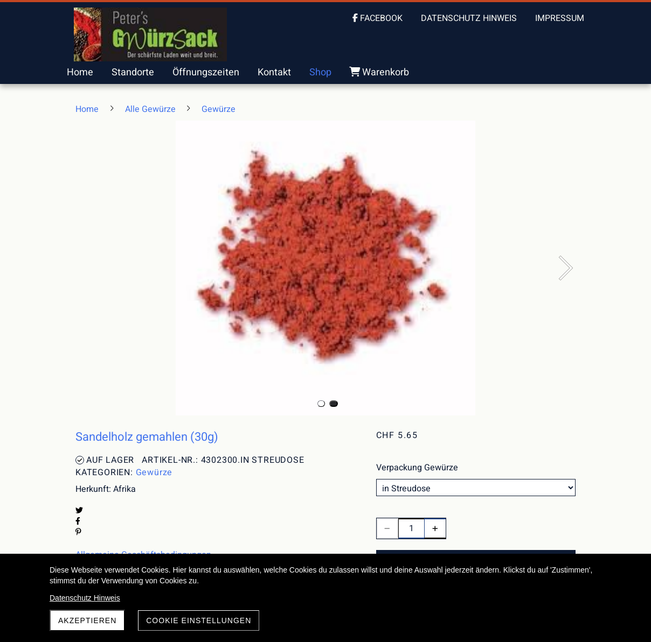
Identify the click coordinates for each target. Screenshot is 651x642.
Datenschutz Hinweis (85, 598)
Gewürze (154, 472)
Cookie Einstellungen (198, 620)
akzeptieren (87, 620)
